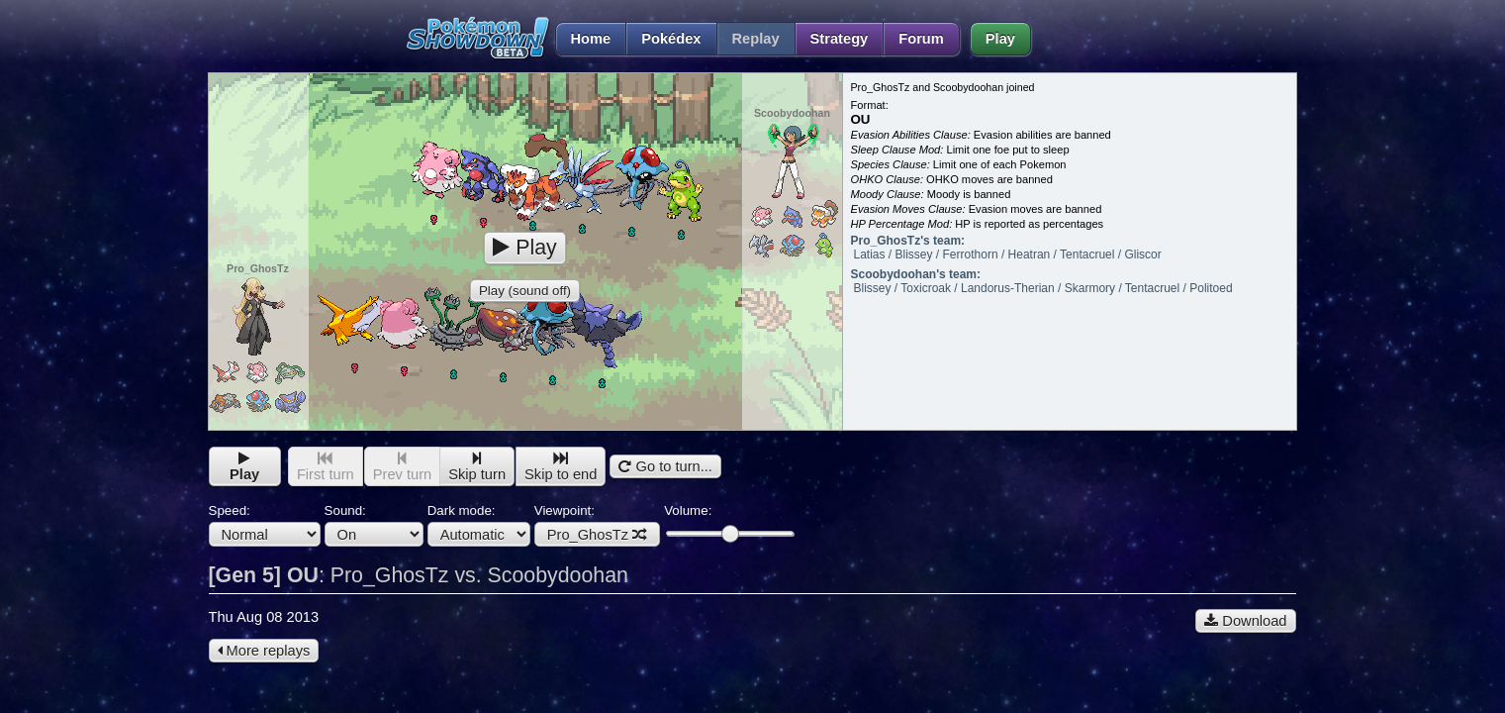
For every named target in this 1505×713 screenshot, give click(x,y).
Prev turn (402, 467)
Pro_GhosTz (597, 535)
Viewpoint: (597, 525)
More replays (264, 651)
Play (1000, 39)
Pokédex (671, 39)
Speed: (265, 525)
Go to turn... (664, 466)
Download (1245, 621)
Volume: (729, 522)
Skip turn (477, 467)
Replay (756, 39)
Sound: (374, 525)
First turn (325, 467)
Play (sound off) (525, 290)
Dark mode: (478, 525)
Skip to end (560, 467)
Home (583, 38)
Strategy (839, 39)
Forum (921, 39)
